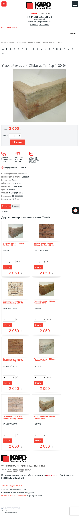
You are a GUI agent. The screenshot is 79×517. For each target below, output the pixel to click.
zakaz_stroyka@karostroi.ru (39, 22)
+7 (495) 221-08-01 (39, 16)
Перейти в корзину (4, 4)
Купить (17, 142)
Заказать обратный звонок (39, 25)
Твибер (15, 180)
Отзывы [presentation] (15, 206)
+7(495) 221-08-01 (35, 496)
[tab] (6, 206)
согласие (50, 475)
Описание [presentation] (6, 206)
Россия (25, 174)
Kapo (39, 6)
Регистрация (12, 27)
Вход (3, 27)
